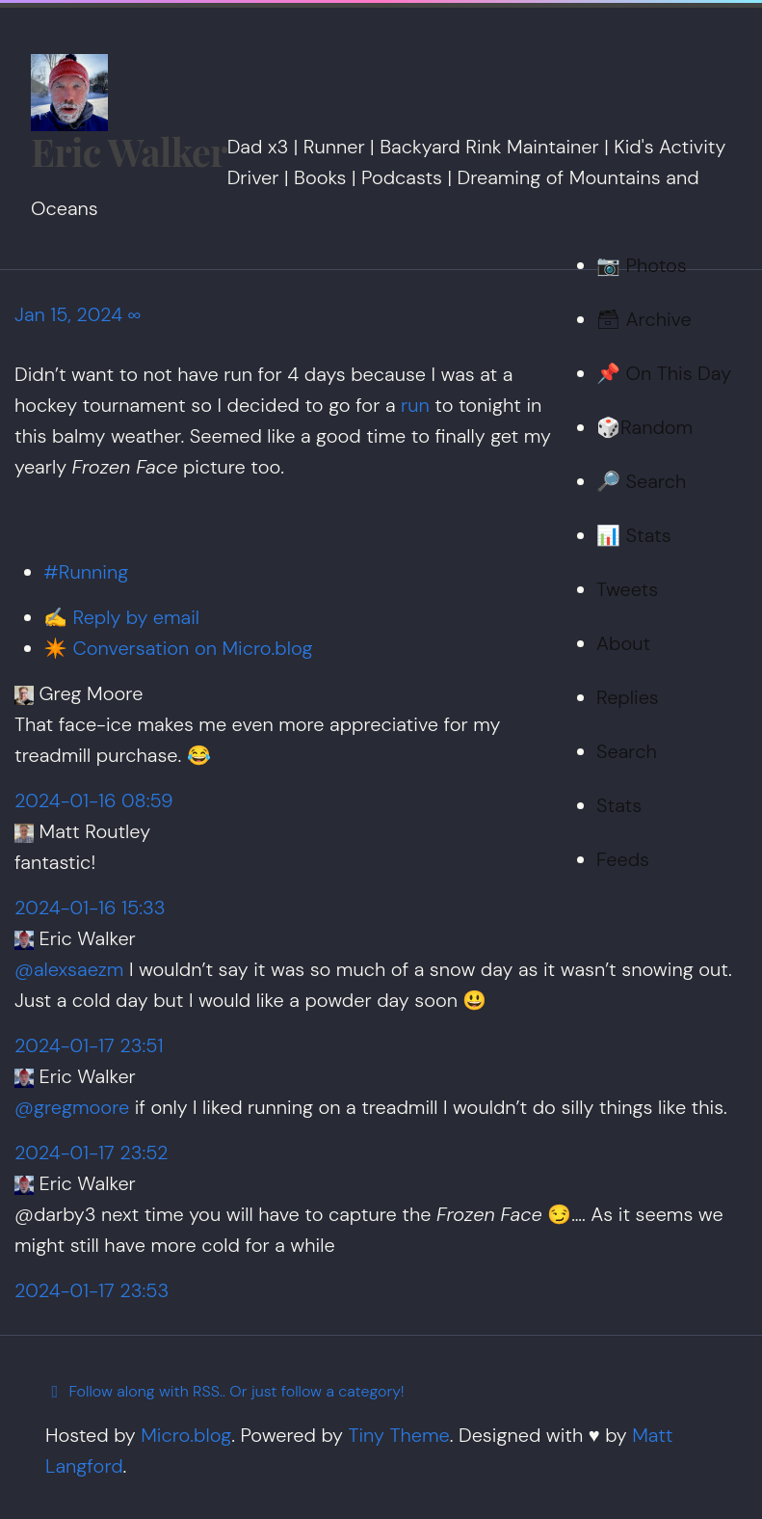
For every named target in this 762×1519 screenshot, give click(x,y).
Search (626, 751)
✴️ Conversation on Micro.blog (177, 648)
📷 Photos (641, 265)
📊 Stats (633, 535)
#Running (85, 571)
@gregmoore (71, 1107)
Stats (619, 805)
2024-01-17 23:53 (91, 1290)
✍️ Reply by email (121, 617)
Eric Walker (129, 151)
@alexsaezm (68, 969)
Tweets (627, 589)
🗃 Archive (644, 319)
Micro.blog (186, 1435)
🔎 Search (641, 481)
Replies (627, 697)
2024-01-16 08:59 (93, 800)
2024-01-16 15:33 (90, 907)
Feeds (622, 859)
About (623, 643)
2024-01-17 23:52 (91, 1152)
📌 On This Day (663, 373)
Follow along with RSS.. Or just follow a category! (225, 1391)
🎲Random (644, 427)
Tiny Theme (398, 1435)
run (415, 405)
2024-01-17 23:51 (89, 1045)
